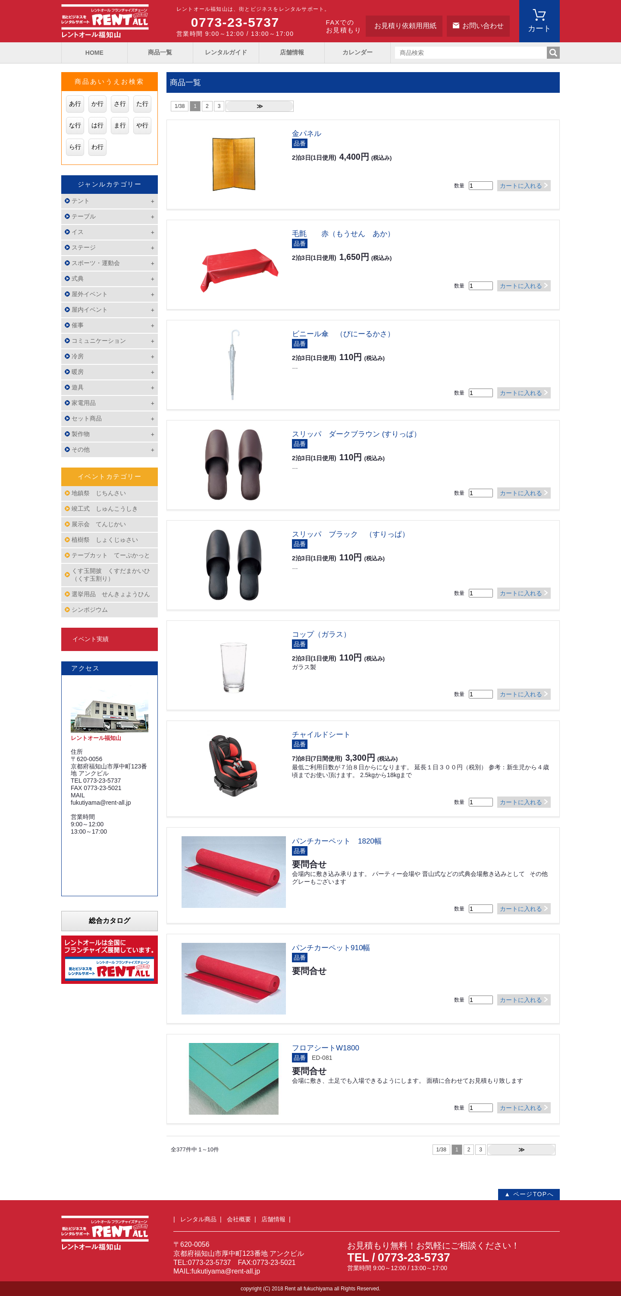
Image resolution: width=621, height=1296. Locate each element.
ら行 (75, 146)
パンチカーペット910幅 (331, 948)
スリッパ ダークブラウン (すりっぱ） (356, 434)
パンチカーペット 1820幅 (337, 841)
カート (539, 28)
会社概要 (239, 1219)
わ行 (97, 146)
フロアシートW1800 (325, 1048)
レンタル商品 (198, 1219)
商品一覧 (160, 52)
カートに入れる (521, 185)
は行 (97, 125)
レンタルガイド (226, 52)
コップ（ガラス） (321, 634)
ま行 (120, 125)
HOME (94, 52)
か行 (97, 103)
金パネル (306, 134)
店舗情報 (292, 52)
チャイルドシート (321, 734)
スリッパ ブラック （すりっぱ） (350, 534)
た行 (142, 103)
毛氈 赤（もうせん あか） (343, 234)
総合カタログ (109, 920)
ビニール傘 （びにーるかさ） (343, 334)
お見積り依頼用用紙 (405, 25)
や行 (142, 125)
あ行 (75, 103)
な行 (75, 125)
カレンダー (357, 52)
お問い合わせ (483, 25)
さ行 (120, 103)
